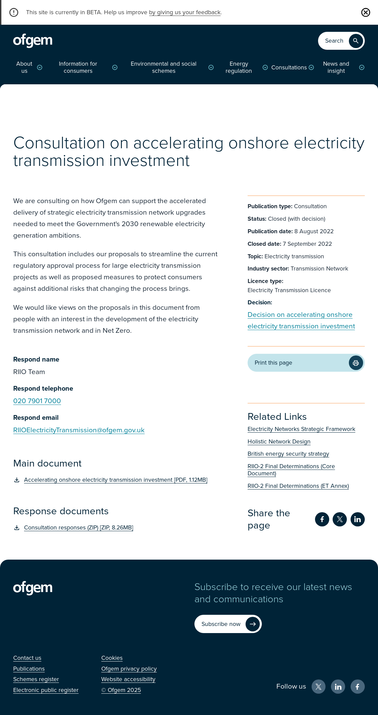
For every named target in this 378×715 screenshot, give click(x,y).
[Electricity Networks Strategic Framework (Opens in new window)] (306, 429)
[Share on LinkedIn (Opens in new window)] (358, 519)
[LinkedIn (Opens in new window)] (338, 686)
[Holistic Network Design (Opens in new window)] (306, 441)
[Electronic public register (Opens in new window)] (46, 690)
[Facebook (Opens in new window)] (358, 686)
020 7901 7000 (37, 401)
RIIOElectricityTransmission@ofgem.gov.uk (79, 430)
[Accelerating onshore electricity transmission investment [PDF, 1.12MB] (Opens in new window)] (115, 479)
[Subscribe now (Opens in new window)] (228, 624)
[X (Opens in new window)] (319, 686)
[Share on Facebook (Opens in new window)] (322, 519)
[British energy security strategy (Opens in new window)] (306, 453)
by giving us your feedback (184, 12)
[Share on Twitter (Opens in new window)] (340, 519)
